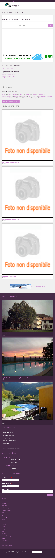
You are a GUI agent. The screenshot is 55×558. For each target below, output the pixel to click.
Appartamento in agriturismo (10, 162)
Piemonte (4, 524)
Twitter (9, 555)
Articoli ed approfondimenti (8, 74)
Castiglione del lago (6, 96)
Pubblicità (13, 468)
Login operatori (42, 1)
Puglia (3, 526)
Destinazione (22, 25)
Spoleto (34, 94)
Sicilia (3, 531)
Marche (3, 519)
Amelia (20, 97)
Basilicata (4, 501)
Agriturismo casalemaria (9, 276)
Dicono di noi (14, 462)
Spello (23, 96)
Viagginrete (16, 5)
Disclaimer (13, 461)
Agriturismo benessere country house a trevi (15, 378)
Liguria (3, 515)
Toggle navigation (3, 5)
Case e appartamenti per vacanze (11, 448)
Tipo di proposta (7, 483)
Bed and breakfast (7, 446)
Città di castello (42, 94)
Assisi (9, 94)
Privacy (12, 458)
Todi (29, 96)
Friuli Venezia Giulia (6, 510)
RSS (13, 555)
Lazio (3, 512)
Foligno (15, 94)
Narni (42, 97)
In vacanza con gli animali (9, 440)
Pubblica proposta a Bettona (10, 101)
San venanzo (28, 97)
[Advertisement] (27, 41)
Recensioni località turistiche (9, 76)
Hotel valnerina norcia (8, 422)
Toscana (4, 533)
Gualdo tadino (12, 97)
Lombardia (4, 517)
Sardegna (4, 529)
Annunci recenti (7, 443)
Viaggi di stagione (7, 438)
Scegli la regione (7, 478)
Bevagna (49, 96)
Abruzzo (4, 498)
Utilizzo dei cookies (15, 459)
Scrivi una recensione (8, 435)
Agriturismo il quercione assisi (10, 333)
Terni (34, 96)
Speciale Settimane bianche (27, 286)
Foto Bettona (5, 78)
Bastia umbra (41, 96)
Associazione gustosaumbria (10, 219)
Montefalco (17, 96)
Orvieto (27, 94)
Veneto (3, 543)
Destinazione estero (7, 545)
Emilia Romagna (6, 508)
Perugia (3, 94)
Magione (36, 97)
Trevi (5, 97)
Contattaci (50, 1)
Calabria (4, 503)
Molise (3, 522)
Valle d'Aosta (5, 540)
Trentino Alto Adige (6, 536)
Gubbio (21, 94)
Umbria (3, 538)
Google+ (5, 555)
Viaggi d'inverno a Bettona (8, 68)
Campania (4, 505)
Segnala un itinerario (8, 432)
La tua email (5, 489)
